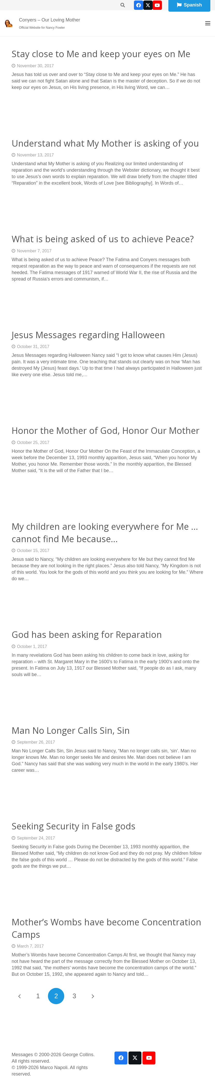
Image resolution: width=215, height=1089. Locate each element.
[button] (208, 23)
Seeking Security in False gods (73, 826)
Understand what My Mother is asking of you (105, 143)
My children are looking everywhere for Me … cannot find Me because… (105, 532)
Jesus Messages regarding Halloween (88, 335)
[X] (148, 5)
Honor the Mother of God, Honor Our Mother (105, 430)
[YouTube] (157, 5)
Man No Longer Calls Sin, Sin (71, 730)
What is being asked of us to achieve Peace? (103, 239)
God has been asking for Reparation (87, 634)
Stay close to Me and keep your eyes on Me (101, 54)
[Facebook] (138, 5)
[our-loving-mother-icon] (8, 23)
